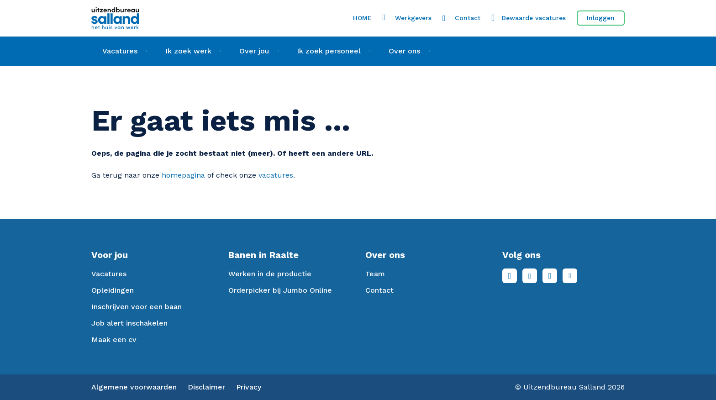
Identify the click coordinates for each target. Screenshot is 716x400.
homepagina (183, 175)
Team (375, 273)
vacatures (275, 175)
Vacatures (108, 273)
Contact (467, 17)
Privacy (248, 387)
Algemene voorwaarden (134, 387)
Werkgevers (413, 17)
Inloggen (601, 17)
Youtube (570, 275)
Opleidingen (112, 290)
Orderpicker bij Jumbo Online (280, 290)
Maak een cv (114, 339)
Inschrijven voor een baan (136, 306)
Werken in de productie (269, 273)
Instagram (549, 275)
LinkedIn (529, 275)
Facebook (509, 275)
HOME (362, 17)
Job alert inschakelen (129, 323)
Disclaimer (206, 387)
